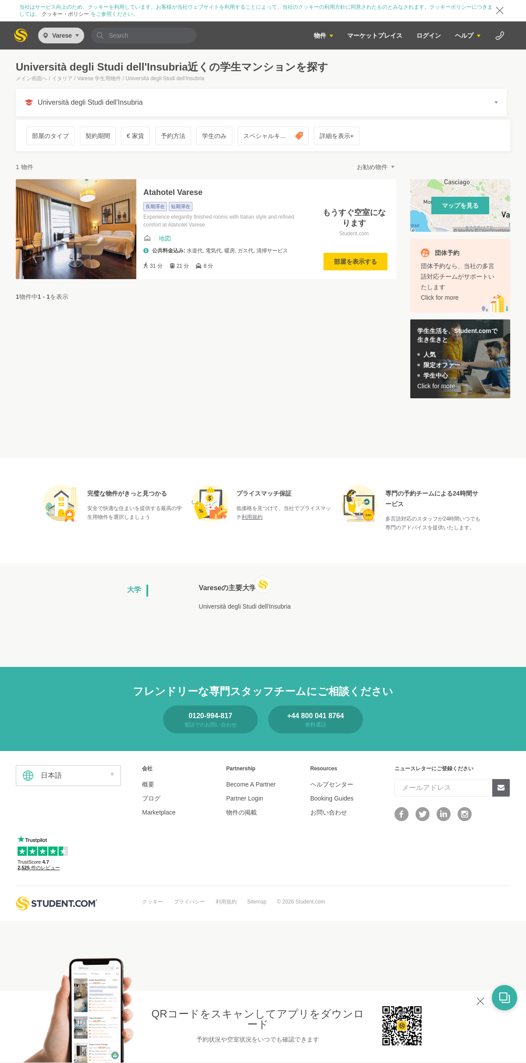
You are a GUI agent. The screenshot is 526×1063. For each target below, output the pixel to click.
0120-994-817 (210, 715)
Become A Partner (251, 784)
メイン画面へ (31, 78)
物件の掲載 (241, 812)
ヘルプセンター (331, 784)
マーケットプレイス (374, 35)
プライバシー (189, 902)
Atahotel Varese (173, 192)
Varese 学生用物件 (99, 78)
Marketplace (158, 812)
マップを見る (460, 205)
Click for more (439, 297)
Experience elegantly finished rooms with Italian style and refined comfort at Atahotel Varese (218, 221)
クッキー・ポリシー (65, 14)
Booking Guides (332, 798)
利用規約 (252, 517)
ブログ (151, 798)
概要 (148, 784)
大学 (134, 589)
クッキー (152, 902)
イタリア (62, 78)
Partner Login (244, 798)
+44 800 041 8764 (315, 715)
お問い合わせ (328, 812)
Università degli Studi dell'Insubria (245, 606)
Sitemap (257, 902)
